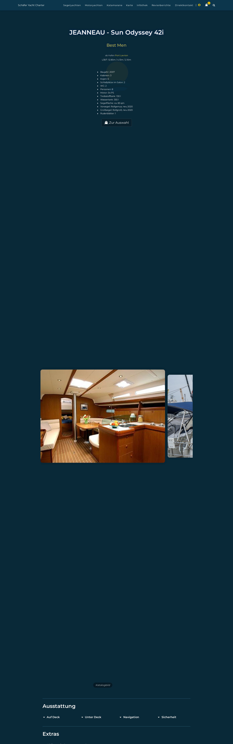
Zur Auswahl (116, 123)
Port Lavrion (121, 55)
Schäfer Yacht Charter (31, 5)
